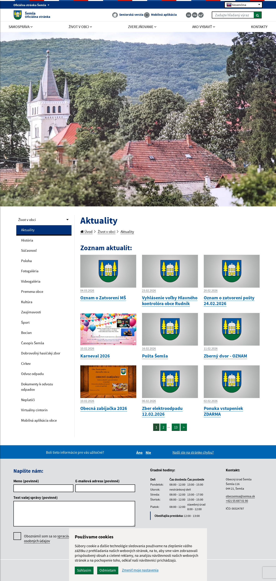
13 (175, 427)
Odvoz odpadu (32, 373)
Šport (25, 322)
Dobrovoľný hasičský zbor (40, 353)
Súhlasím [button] (84, 570)
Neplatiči (28, 399)
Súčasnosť (29, 250)
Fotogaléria (30, 271)
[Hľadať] (258, 15)
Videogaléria (30, 281)
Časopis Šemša (32, 343)
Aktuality (27, 230)
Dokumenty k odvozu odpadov (37, 387)
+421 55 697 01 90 (237, 501)
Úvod (86, 231)
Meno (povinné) (26, 481)
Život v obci (27, 219)
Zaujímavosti (31, 312)
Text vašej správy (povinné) (35, 497)
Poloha (26, 260)
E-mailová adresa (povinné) (97, 481)
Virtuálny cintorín (34, 410)
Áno (140, 452)
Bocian (26, 332)
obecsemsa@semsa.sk (240, 496)
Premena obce (32, 291)
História (27, 240)
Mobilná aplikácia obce (39, 420)
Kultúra (26, 302)
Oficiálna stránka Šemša (31, 5)
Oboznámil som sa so (50, 538)
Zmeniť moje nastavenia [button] (140, 570)
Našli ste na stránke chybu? (193, 452)
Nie (149, 452)
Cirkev (26, 363)
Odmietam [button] (107, 570)
